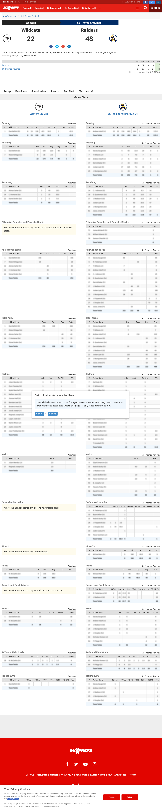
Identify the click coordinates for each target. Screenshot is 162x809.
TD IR (51, 680)
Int (59, 127)
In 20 (71, 570)
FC (152, 589)
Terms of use (81, 775)
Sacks (52, 458)
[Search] (145, 8)
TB (157, 550)
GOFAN (18, 2)
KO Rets (113, 589)
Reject (129, 797)
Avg (49, 127)
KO (125, 550)
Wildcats (30, 30)
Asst (50, 378)
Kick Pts (61, 612)
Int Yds (115, 506)
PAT (32, 656)
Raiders (89, 30)
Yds (37, 127)
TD (54, 127)
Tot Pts (71, 612)
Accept (111, 797)
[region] (81, 797)
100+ (66, 147)
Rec (41, 186)
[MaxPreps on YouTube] (85, 764)
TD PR (58, 680)
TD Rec (37, 680)
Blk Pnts (150, 506)
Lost (141, 226)
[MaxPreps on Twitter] (152, 2)
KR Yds (156, 589)
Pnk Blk (153, 226)
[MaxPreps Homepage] (81, 751)
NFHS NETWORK (30, 2)
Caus (143, 506)
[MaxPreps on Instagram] (158, 2)
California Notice (97, 775)
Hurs (70, 458)
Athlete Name (14, 127)
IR (65, 254)
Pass (53, 322)
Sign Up (52, 414)
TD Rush (29, 680)
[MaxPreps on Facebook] (145, 2)
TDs (32, 612)
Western (31, 22)
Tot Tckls (61, 378)
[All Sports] (100, 8)
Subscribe (54, 775)
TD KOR (66, 680)
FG (47, 656)
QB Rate (71, 127)
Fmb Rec (130, 506)
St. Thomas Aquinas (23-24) (123, 113)
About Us (30, 775)
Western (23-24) (39, 113)
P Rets (134, 589)
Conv (48, 612)
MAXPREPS (8, 2)
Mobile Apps (42, 775)
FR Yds (137, 506)
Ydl (62, 458)
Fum (132, 226)
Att (32, 127)
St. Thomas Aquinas (89, 22)
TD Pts (40, 612)
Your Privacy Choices (117, 775)
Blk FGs (157, 506)
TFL (72, 378)
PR (60, 254)
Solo (43, 378)
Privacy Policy (67, 775)
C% (43, 127)
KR (54, 254)
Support (132, 775)
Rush (40, 254)
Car (37, 147)
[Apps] (138, 8)
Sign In (39, 414)
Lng (63, 127)
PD (125, 506)
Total (72, 254)
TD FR (45, 680)
